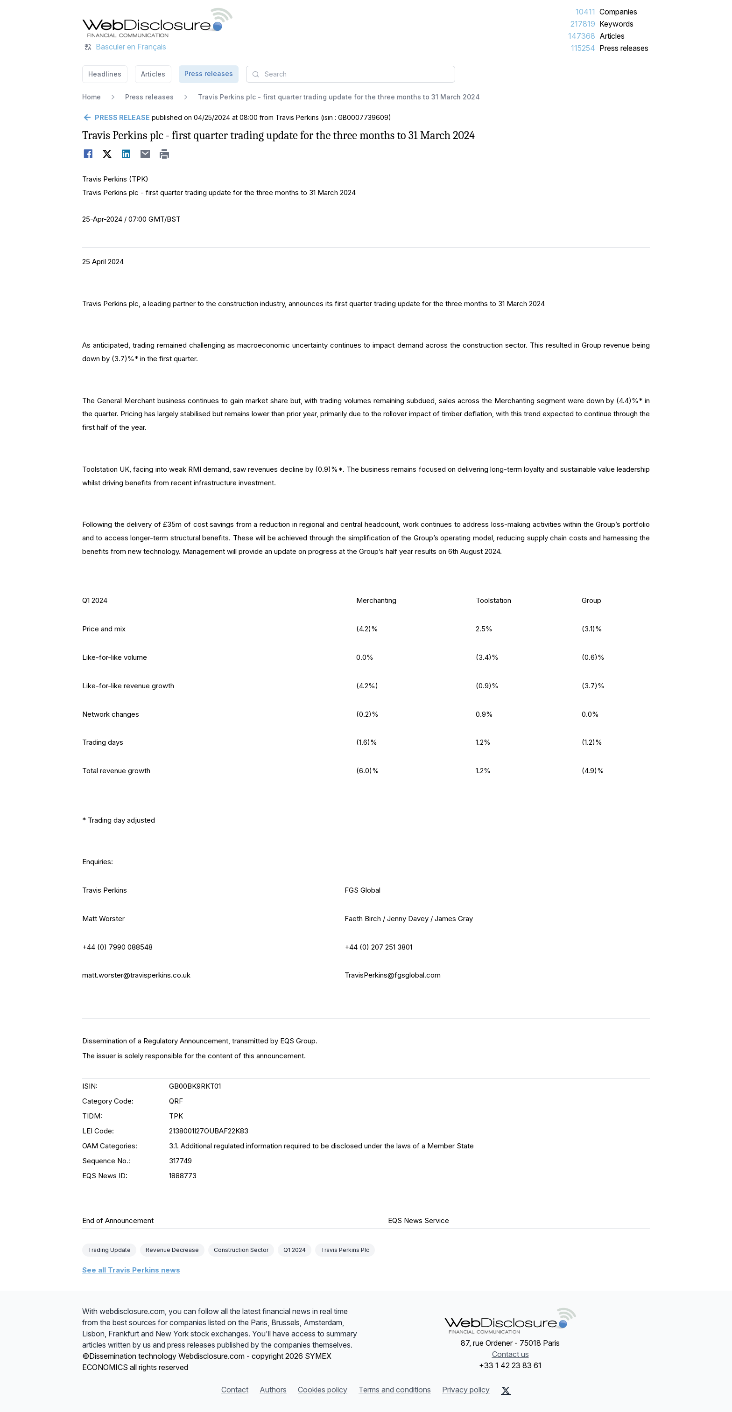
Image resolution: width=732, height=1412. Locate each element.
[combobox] (350, 74)
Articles (612, 36)
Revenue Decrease (172, 1249)
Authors (273, 1389)
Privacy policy (466, 1389)
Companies (618, 11)
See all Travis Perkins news (131, 1269)
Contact (234, 1389)
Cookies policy (322, 1389)
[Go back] (116, 117)
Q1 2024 (294, 1249)
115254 (583, 48)
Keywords (616, 23)
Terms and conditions (395, 1389)
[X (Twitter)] (506, 1390)
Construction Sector (241, 1249)
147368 (581, 36)
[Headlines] (157, 22)
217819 (582, 23)
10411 (585, 11)
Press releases (623, 48)
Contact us (510, 1354)
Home (91, 97)
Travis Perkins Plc (345, 1249)
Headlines (104, 74)
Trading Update (109, 1249)
